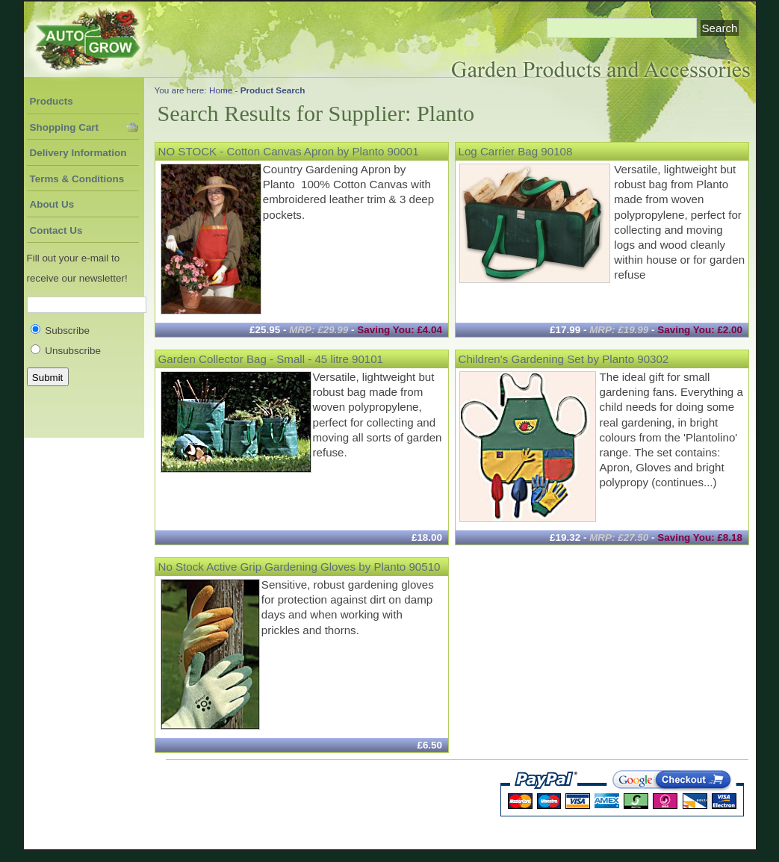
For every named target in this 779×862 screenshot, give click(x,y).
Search (720, 28)
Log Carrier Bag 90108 (516, 151)
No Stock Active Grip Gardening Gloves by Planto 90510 (299, 566)
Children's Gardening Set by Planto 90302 (564, 359)
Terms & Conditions (77, 179)
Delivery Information (78, 152)
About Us (52, 204)
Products (51, 101)
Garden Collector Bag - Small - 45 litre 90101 (271, 359)
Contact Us (56, 230)
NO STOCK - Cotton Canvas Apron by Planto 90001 (288, 151)
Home (220, 90)
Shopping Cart (64, 127)
